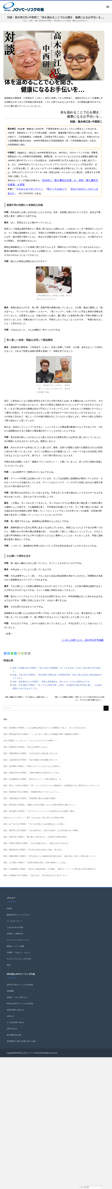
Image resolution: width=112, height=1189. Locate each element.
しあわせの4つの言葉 (15, 931)
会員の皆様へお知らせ (15, 1013)
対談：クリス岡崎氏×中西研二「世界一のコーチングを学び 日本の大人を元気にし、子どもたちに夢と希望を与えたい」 (79, 699)
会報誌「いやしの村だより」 (18, 1001)
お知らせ (10, 1020)
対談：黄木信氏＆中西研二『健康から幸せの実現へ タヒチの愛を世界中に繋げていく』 (39, 808)
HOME (9, 912)
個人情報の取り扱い (14, 1039)
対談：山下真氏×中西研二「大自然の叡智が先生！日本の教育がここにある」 (35, 866)
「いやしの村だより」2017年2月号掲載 (84, 638)
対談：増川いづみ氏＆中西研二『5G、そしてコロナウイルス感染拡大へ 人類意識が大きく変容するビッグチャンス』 (52, 789)
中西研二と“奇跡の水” (15, 937)
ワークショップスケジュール (18, 943)
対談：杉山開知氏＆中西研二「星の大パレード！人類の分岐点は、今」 (33, 783)
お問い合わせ (12, 1032)
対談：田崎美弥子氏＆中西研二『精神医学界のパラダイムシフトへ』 (32, 795)
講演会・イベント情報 (15, 950)
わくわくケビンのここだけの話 (19, 962)
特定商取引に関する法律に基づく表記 (21, 1045)
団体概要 (10, 995)
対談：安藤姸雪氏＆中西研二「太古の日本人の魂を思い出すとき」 (31, 757)
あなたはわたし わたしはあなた (80, 188)
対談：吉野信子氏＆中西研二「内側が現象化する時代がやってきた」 (32, 776)
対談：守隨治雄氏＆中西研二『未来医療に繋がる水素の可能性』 (30, 802)
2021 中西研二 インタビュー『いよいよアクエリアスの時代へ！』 (31, 744)
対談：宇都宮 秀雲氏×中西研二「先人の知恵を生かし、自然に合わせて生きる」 (36, 847)
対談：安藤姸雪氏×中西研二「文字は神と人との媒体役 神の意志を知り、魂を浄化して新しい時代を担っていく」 (50, 860)
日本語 (85, 1187)
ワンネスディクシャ (14, 925)
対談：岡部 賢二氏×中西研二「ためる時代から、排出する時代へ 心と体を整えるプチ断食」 (41, 834)
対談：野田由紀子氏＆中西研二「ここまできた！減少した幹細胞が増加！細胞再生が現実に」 (42, 738)
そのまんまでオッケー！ (28, 188)
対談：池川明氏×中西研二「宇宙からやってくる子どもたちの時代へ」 (32, 770)
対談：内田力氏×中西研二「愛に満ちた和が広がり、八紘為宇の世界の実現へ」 (36, 840)
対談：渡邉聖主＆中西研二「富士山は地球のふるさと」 (26, 750)
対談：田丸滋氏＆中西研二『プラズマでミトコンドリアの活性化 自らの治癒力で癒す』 (39, 815)
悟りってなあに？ (52, 188)
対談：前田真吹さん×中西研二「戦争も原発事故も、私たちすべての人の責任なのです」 (52, 680)
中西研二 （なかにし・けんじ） (19, 956)
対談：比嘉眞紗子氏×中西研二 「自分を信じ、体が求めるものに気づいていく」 (36, 879)
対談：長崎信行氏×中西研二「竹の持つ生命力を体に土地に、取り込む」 (33, 853)
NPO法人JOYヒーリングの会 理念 (20, 988)
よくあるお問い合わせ (15, 1026)
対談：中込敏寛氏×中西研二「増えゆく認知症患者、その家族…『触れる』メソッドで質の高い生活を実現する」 (50, 872)
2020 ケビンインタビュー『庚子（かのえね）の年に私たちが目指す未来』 (34, 821)
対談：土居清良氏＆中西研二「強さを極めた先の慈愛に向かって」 (31, 763)
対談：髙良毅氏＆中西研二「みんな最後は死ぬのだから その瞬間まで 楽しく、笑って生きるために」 (45, 731)
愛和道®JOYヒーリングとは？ (18, 918)
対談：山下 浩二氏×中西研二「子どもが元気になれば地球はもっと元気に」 (34, 828)
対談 (8, 969)
